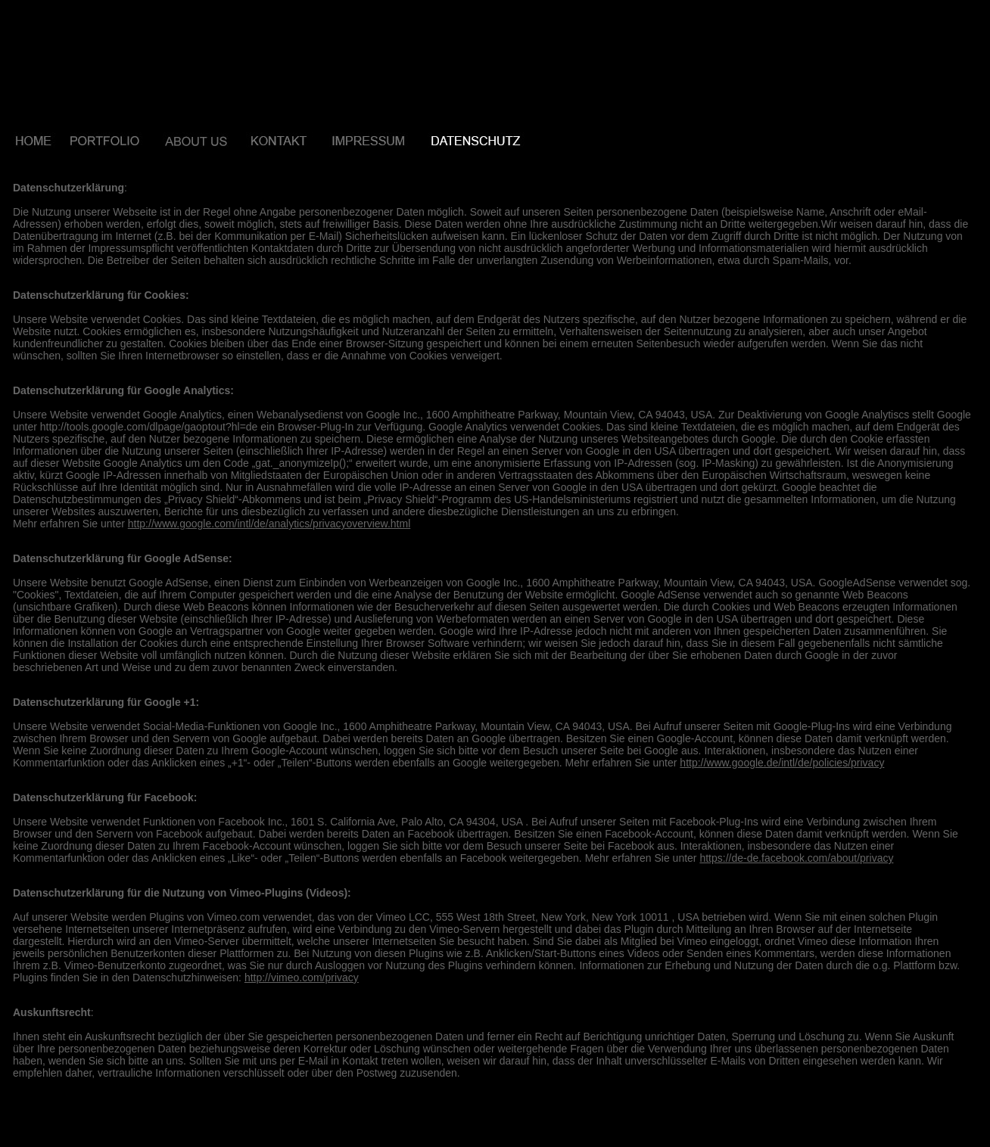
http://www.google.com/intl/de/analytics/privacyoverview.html (269, 524)
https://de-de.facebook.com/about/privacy (796, 858)
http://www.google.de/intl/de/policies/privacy (782, 763)
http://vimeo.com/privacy (301, 977)
